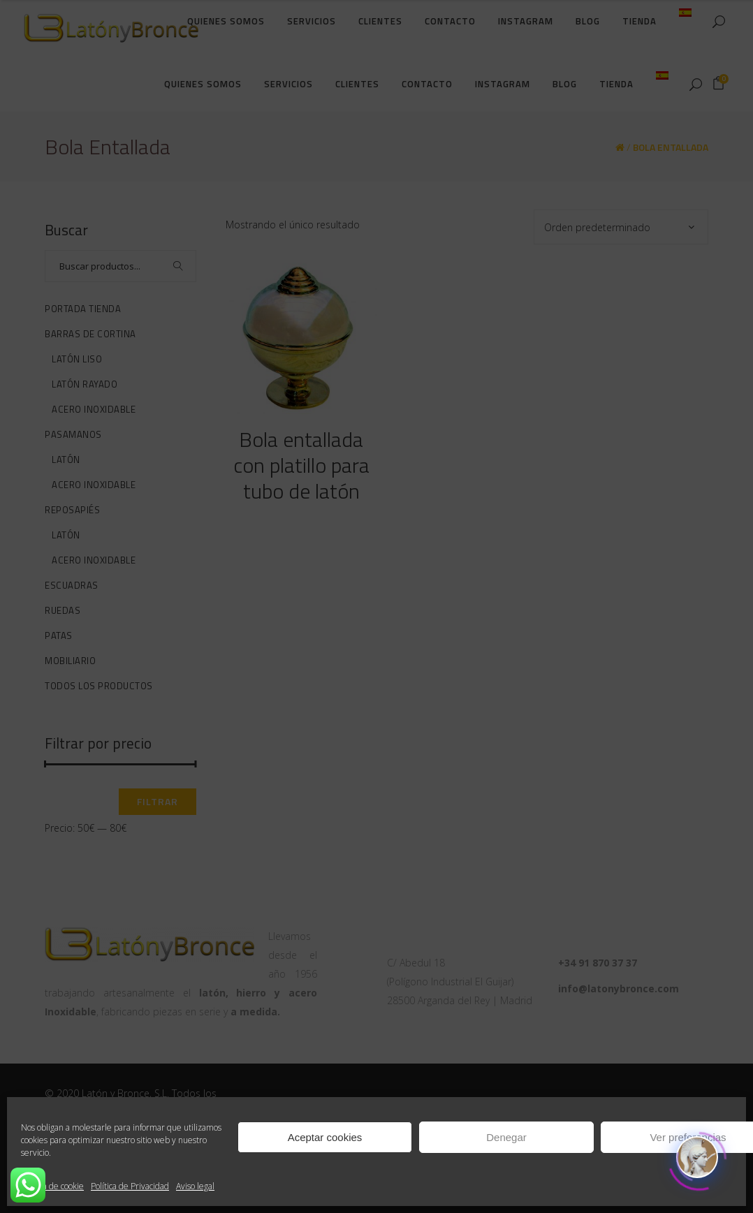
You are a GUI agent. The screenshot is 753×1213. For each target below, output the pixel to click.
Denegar (506, 1137)
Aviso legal (195, 1186)
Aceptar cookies (325, 1137)
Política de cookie (52, 1186)
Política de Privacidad (130, 1186)
